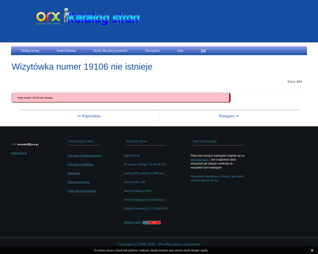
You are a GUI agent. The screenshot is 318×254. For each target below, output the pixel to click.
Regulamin (74, 173)
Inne (180, 50)
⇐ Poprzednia (89, 116)
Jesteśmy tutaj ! (133, 222)
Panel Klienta (66, 50)
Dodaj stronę (30, 50)
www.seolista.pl (200, 159)
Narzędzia (152, 50)
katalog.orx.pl (19, 153)
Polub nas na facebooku (82, 190)
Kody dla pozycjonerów (111, 50)
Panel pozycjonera (79, 182)
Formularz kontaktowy (81, 164)
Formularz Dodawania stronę (85, 155)
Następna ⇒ (229, 116)
